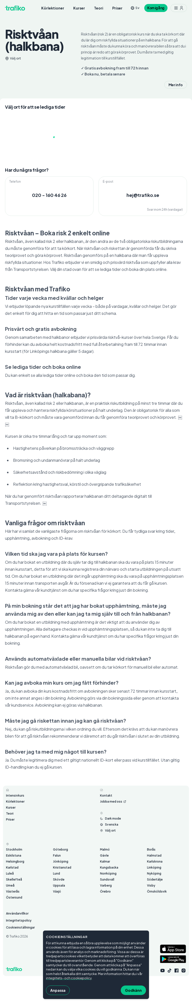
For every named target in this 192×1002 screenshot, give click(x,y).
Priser (117, 8)
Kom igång (155, 8)
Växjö (57, 891)
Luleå (10, 873)
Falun (57, 855)
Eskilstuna (13, 855)
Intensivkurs (15, 795)
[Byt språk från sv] (134, 7)
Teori (98, 8)
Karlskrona (154, 861)
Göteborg (60, 849)
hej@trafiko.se (142, 195)
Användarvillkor (17, 913)
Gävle (104, 855)
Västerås (13, 891)
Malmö (105, 849)
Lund (56, 873)
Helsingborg (15, 861)
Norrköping (108, 873)
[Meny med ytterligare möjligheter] (178, 8)
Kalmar (105, 861)
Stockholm (14, 849)
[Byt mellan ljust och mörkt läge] (110, 819)
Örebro (105, 891)
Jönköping (60, 861)
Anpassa (58, 990)
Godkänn (133, 990)
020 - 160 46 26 (49, 195)
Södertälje (155, 879)
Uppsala (59, 885)
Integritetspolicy (19, 920)
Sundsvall (107, 879)
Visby (151, 885)
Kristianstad (62, 867)
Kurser (79, 8)
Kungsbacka (109, 867)
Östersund (14, 897)
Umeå (10, 885)
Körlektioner (52, 8)
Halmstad (154, 855)
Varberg (106, 885)
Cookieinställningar (20, 927)
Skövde (58, 879)
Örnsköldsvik (157, 891)
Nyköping (154, 873)
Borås (151, 849)
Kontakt (106, 795)
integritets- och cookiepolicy (69, 978)
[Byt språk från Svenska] (109, 825)
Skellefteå (14, 879)
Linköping (154, 867)
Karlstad (12, 867)
